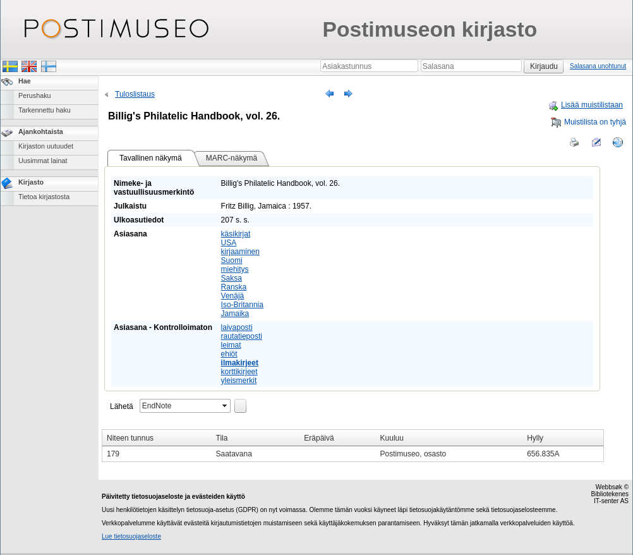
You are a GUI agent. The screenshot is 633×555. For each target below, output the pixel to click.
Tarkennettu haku (44, 110)
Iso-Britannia (242, 304)
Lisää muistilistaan (585, 105)
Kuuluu (392, 438)
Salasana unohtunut (598, 66)
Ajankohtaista (40, 131)
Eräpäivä (319, 438)
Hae (24, 81)
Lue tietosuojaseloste (131, 536)
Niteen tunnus (130, 438)
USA (229, 242)
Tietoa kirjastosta (43, 196)
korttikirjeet (239, 371)
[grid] (353, 445)
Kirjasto (31, 182)
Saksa (231, 278)
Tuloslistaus (128, 94)
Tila (222, 438)
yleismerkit (239, 380)
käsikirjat (236, 233)
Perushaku (34, 95)
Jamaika (235, 313)
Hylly (535, 438)
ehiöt (229, 354)
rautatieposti (241, 336)
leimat (231, 345)
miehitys (235, 269)
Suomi (232, 260)
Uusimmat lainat (42, 160)
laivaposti (237, 327)
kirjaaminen (240, 251)
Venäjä (232, 295)
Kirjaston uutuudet (45, 146)
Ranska (234, 287)
